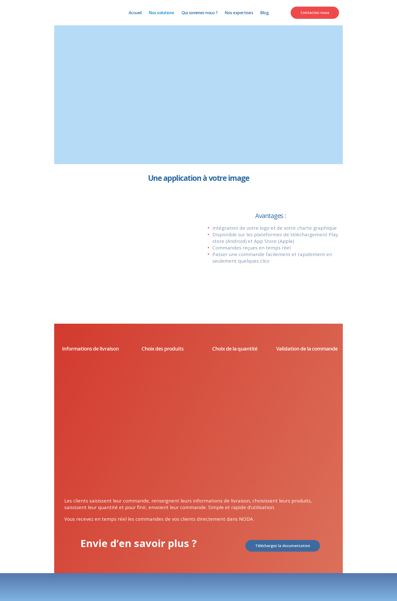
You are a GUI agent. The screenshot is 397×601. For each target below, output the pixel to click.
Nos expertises (239, 12)
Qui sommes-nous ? (200, 12)
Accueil (135, 12)
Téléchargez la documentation (282, 545)
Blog (264, 12)
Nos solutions (161, 12)
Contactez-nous (315, 12)
